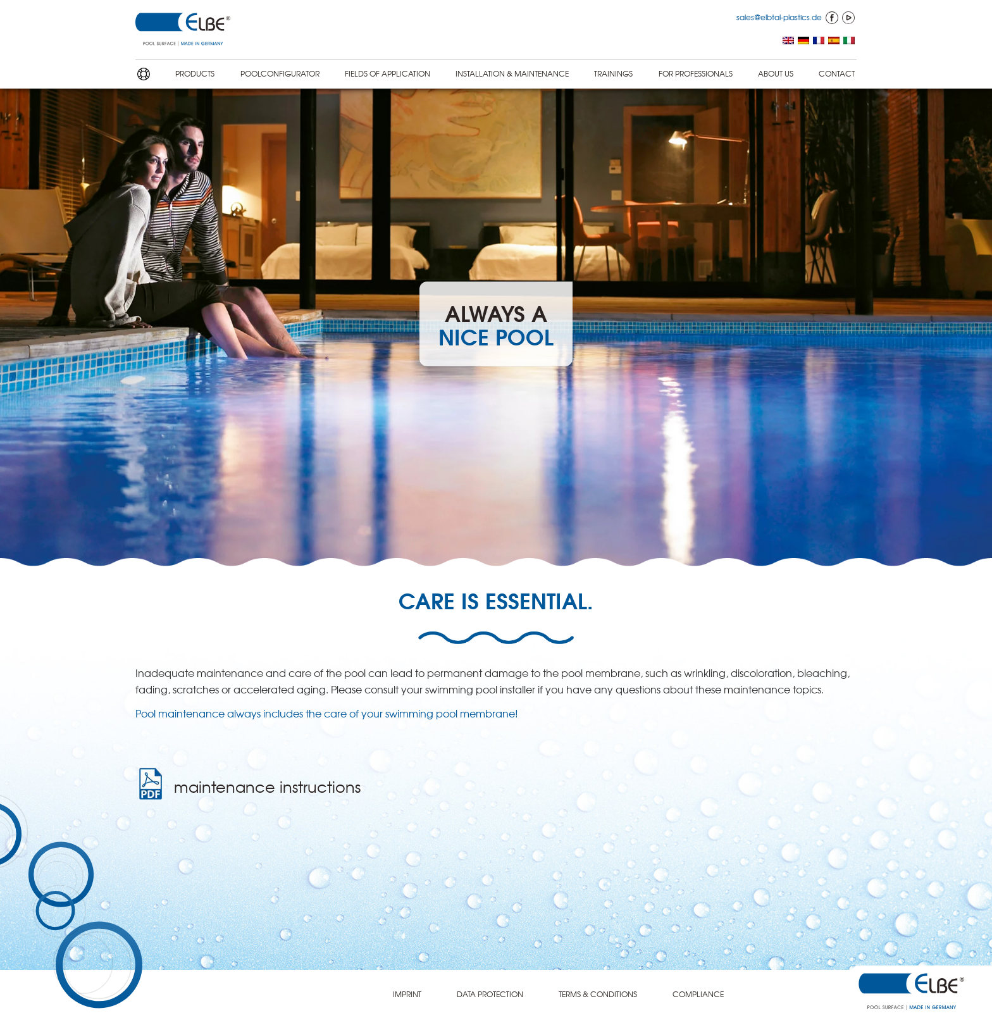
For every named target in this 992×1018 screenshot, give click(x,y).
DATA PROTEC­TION (490, 994)
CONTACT (837, 73)
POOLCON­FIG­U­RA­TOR (279, 73)
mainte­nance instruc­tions (267, 786)
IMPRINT (407, 994)
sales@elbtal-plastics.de (779, 17)
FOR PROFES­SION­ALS (696, 73)
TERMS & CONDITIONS (598, 994)
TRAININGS (613, 73)
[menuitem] (788, 41)
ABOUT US (775, 73)
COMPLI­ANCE (698, 994)
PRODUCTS (194, 73)
